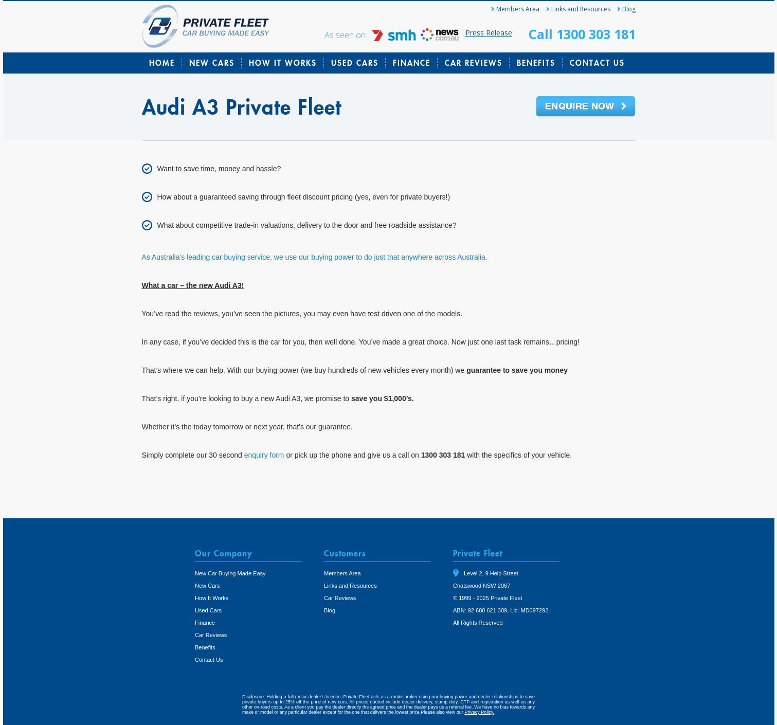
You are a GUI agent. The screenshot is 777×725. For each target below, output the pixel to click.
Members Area (517, 9)
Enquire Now (586, 107)
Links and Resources (580, 9)
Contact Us (597, 63)
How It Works (283, 63)
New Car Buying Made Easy (230, 573)
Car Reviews (473, 63)
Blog (629, 9)
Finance (411, 63)
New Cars (211, 63)
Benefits (536, 63)
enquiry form (264, 455)
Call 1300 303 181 (582, 34)
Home (162, 63)
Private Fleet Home (206, 26)
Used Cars (354, 63)
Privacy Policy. (479, 712)
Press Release (488, 33)
